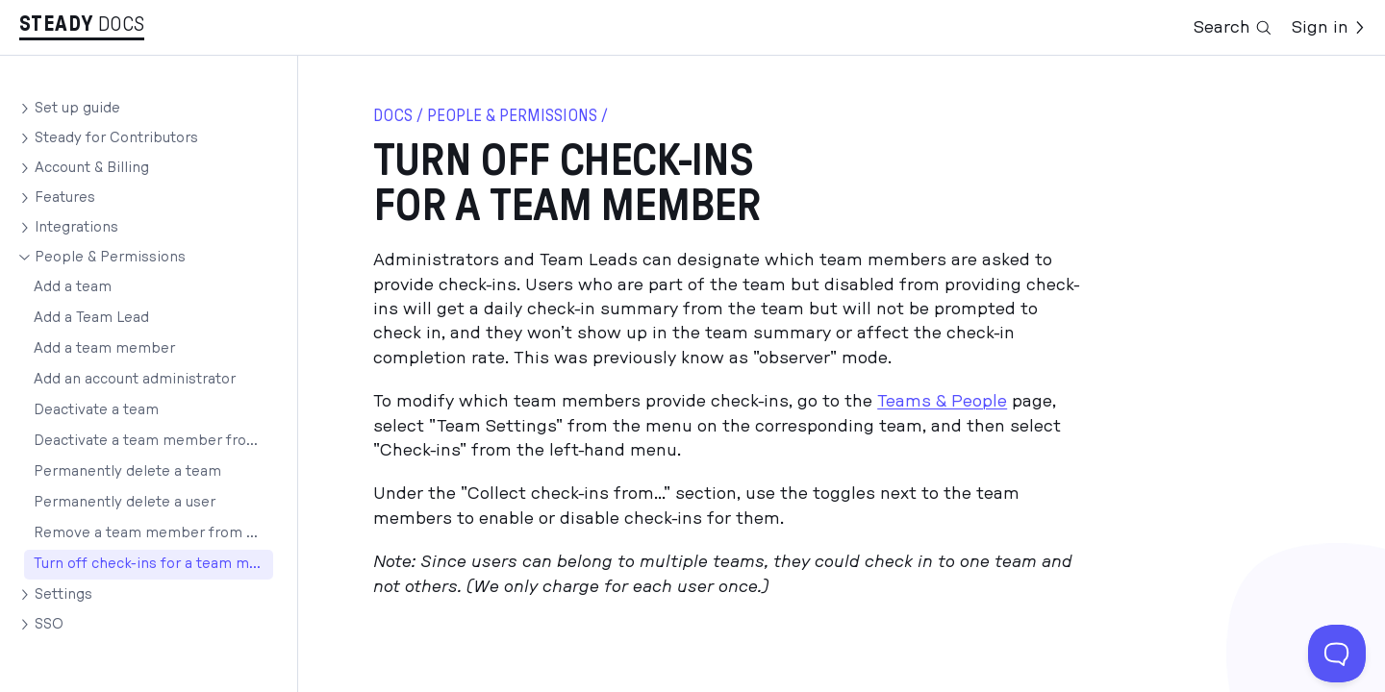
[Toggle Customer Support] (1337, 653)
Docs (121, 24)
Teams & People (942, 401)
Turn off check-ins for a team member (153, 563)
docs (393, 116)
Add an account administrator (135, 379)
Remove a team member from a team (153, 533)
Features (65, 197)
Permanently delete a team (127, 471)
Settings (63, 594)
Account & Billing (92, 168)
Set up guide (77, 108)
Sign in (1329, 27)
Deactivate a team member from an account (153, 440)
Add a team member (104, 348)
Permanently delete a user (124, 502)
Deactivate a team (96, 410)
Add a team (73, 287)
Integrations (76, 227)
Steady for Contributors (116, 138)
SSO (49, 624)
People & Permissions (110, 257)
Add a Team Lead (91, 317)
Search (1233, 28)
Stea (56, 24)
